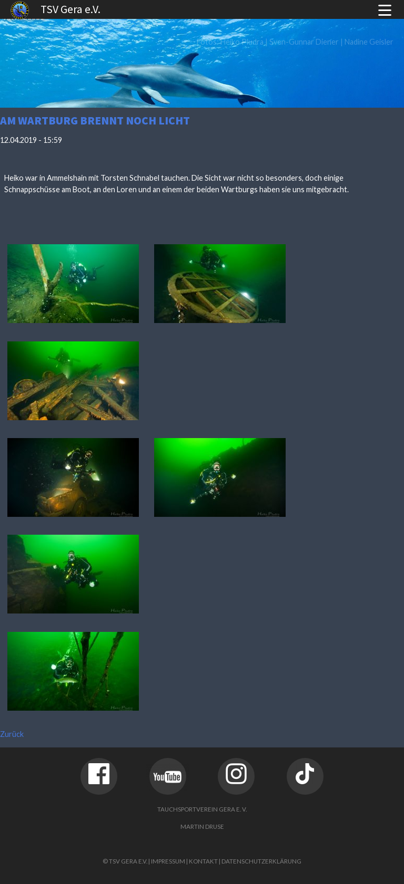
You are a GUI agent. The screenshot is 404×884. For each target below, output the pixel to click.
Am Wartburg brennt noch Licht (95, 120)
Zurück (12, 734)
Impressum (168, 861)
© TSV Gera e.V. (125, 861)
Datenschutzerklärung (261, 861)
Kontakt (203, 861)
